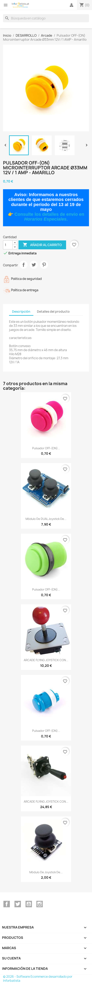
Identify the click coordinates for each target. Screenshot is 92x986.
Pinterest (44, 265)
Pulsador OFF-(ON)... (46, 448)
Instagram (39, 904)
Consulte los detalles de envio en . (49, 217)
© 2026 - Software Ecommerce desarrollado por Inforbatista (37, 978)
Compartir (23, 265)
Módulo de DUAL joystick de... (46, 519)
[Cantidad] (8, 244)
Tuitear (34, 265)
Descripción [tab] (21, 311)
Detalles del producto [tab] (53, 311)
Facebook (6, 904)
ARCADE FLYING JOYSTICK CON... (46, 660)
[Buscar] (46, 18)
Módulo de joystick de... (46, 872)
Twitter (17, 904)
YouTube (29, 904)
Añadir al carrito (42, 245)
